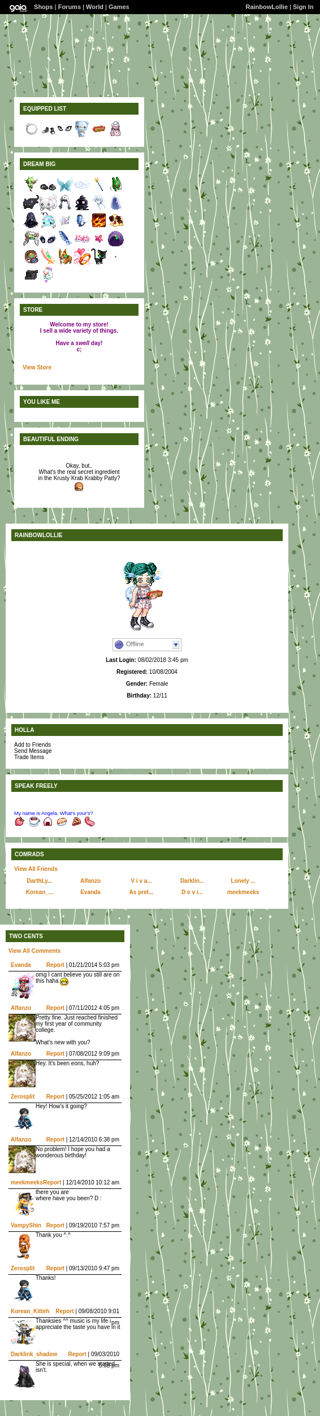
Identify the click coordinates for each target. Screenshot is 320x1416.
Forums (69, 6)
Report (55, 965)
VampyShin (26, 1225)
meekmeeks (243, 892)
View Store (37, 367)
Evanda (90, 892)
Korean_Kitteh (30, 1311)
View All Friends (36, 869)
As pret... (141, 892)
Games (119, 6)
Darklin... (192, 881)
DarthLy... (39, 881)
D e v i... (192, 892)
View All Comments (34, 951)
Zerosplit (22, 1096)
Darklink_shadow (34, 1354)
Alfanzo (90, 881)
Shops (43, 6)
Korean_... (39, 892)
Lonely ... (243, 881)
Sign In (303, 6)
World (94, 6)
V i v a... (141, 881)
